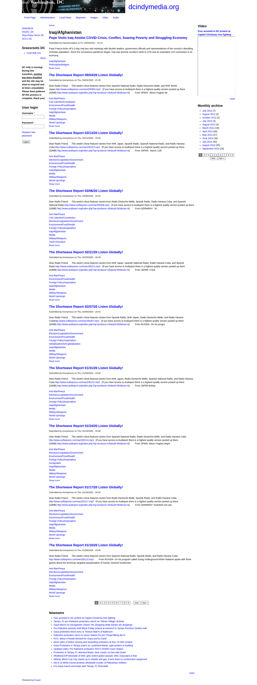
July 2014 (207, 141)
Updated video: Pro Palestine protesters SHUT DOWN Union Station (88, 649)
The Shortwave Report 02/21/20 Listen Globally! (86, 252)
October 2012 (209, 117)
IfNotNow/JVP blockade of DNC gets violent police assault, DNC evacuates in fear (95, 655)
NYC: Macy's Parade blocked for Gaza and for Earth (80, 638)
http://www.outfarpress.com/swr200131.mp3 (78, 382)
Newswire (81, 17)
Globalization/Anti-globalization (64, 343)
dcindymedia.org (153, 7)
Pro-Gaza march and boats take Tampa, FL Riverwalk (81, 666)
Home (52, 25)
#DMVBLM (27, 28)
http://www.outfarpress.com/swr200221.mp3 (78, 266)
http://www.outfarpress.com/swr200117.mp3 (71, 501)
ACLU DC (27, 38)
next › (137, 603)
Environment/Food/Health (62, 105)
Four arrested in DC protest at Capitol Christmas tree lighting (84, 618)
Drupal (37, 680)
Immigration (55, 463)
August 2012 (208, 114)
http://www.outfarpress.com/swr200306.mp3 (88, 205)
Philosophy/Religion (59, 64)
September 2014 (210, 148)
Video (105, 17)
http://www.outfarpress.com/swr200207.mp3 (77, 321)
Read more (54, 68)
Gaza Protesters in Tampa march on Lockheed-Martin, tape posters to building (93, 645)
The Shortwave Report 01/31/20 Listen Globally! (86, 368)
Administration (47, 17)
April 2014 (207, 131)
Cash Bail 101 (34, 53)
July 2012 (207, 110)
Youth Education (57, 241)
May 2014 (207, 135)
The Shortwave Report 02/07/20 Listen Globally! (86, 306)
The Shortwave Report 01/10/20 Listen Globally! (86, 545)
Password (28, 122)
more (192, 673)
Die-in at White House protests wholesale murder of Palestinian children (90, 662)
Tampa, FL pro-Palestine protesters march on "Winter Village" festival (89, 621)
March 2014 (208, 128)
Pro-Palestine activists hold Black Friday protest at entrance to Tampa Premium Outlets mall (100, 628)
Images (94, 17)
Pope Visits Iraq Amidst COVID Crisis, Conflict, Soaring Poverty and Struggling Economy (118, 38)
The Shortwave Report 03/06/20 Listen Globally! (86, 191)
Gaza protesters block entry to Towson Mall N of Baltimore (83, 631)
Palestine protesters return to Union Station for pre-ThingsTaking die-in (89, 635)
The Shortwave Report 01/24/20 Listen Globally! (86, 426)
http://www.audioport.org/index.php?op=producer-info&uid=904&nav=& (93, 92)
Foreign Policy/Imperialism (62, 108)
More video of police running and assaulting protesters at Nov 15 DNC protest (93, 642)
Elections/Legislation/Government (66, 159)
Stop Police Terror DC (33, 35)
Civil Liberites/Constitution (62, 102)
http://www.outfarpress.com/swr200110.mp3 (72, 559)
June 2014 (207, 138)
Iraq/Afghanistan (57, 61)
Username (28, 113)
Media (52, 115)
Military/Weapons (58, 119)
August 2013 (208, 124)
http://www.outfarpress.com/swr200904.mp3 (79, 89)
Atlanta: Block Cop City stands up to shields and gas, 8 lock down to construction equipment (100, 659)
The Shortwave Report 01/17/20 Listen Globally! (86, 487)
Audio (116, 17)
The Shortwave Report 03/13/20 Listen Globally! (86, 133)
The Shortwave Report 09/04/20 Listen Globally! (86, 75)
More (43, 58)
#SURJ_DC (28, 32)
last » (145, 603)
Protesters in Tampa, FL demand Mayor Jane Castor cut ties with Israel (90, 652)
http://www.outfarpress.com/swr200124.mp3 (72, 440)
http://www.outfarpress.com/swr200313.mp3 (78, 147)
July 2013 (207, 121)
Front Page (30, 17)
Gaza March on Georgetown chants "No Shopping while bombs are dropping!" (93, 624)
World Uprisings (57, 122)
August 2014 (208, 145)
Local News (65, 17)
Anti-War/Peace (57, 98)
